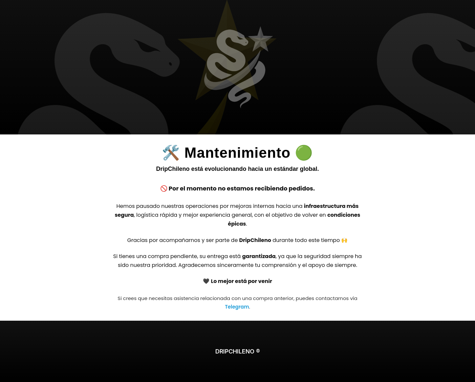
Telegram (237, 306)
